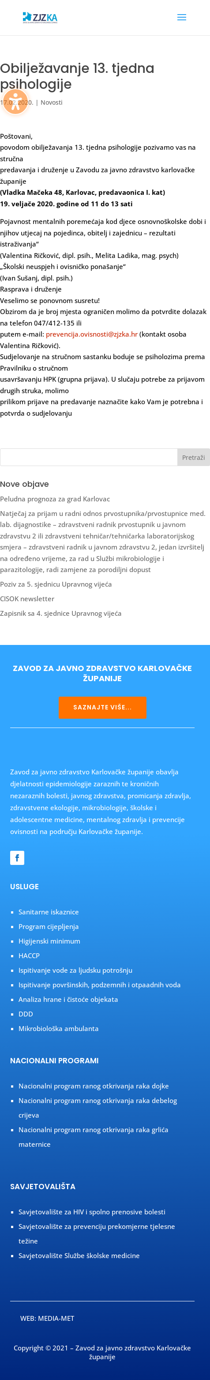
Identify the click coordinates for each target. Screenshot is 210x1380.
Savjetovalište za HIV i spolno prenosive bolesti (92, 1211)
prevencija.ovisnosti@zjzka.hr (92, 334)
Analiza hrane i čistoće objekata (68, 999)
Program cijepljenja (49, 926)
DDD (26, 1013)
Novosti (52, 102)
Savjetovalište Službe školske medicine (79, 1255)
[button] (182, 23)
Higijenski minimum (49, 940)
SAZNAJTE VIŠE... (102, 707)
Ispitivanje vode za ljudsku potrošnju (75, 970)
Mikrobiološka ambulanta (59, 1028)
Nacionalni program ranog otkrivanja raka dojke (94, 1085)
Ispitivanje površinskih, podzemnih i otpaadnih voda (100, 984)
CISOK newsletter (27, 598)
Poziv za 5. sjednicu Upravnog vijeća (56, 584)
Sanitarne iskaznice (49, 911)
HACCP (29, 955)
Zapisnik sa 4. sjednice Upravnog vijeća (61, 613)
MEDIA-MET (56, 1318)
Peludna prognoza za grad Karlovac (55, 498)
